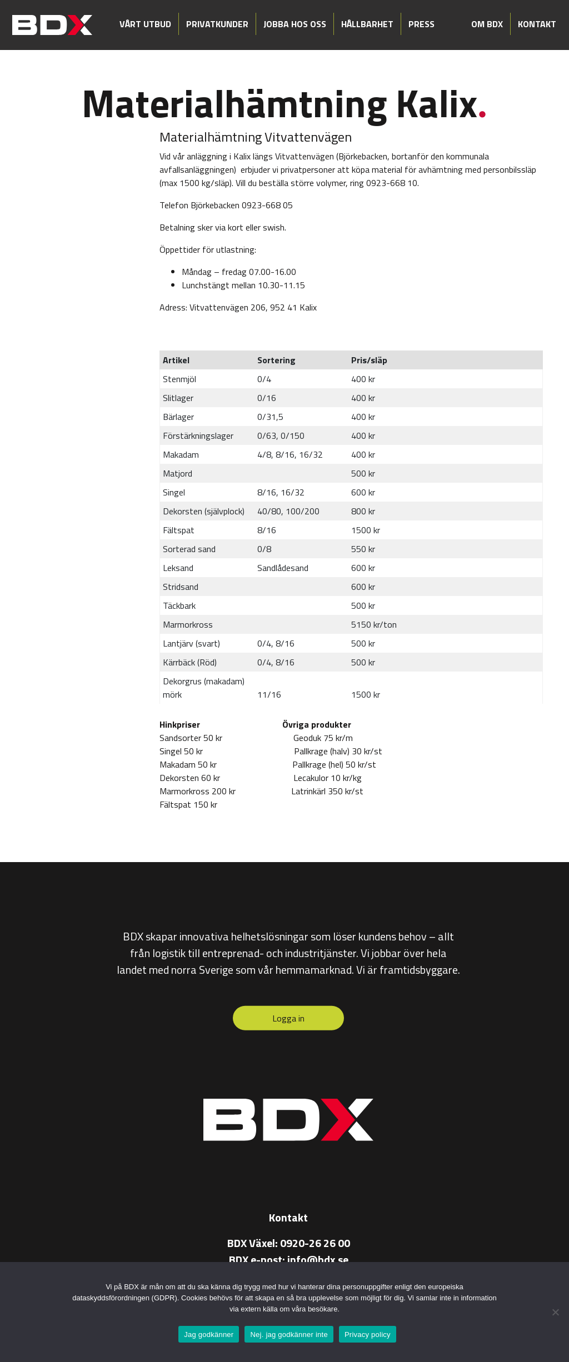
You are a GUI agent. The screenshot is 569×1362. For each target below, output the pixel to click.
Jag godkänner (208, 1334)
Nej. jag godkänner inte (288, 1334)
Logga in (288, 1018)
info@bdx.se (317, 1259)
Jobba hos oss (294, 24)
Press (421, 24)
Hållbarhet (367, 24)
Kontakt (537, 24)
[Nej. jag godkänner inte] (555, 1312)
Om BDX (487, 24)
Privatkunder (217, 24)
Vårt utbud (145, 24)
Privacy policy (368, 1334)
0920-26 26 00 (315, 1242)
